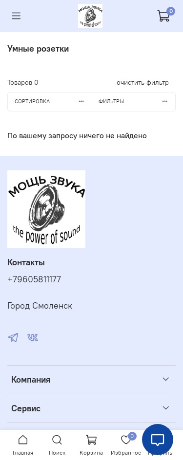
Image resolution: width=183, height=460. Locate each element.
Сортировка (53, 101)
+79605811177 (34, 279)
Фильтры (137, 101)
